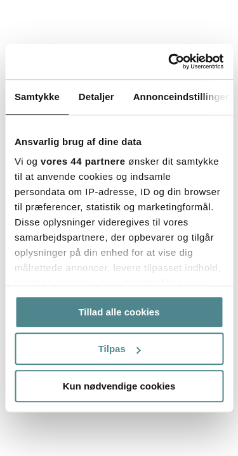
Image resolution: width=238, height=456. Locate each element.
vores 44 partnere (83, 161)
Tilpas (119, 348)
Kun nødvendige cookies (119, 386)
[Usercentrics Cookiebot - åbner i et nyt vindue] (169, 61)
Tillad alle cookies (118, 312)
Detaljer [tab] (96, 96)
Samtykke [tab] (37, 96)
